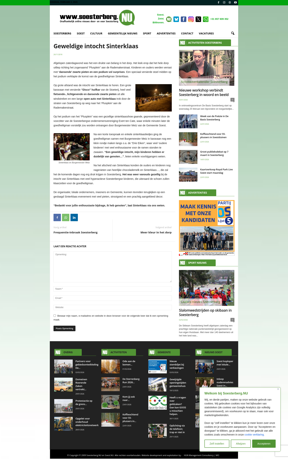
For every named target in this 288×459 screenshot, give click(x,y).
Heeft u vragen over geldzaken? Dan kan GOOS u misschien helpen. (178, 406)
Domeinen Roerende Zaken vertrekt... (81, 384)
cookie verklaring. (254, 434)
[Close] (278, 389)
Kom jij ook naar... (129, 398)
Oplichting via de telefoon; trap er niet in (177, 429)
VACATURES (206, 33)
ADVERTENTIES (166, 33)
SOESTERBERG (62, 33)
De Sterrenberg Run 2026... (131, 380)
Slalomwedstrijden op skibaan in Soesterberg (205, 312)
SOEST (81, 33)
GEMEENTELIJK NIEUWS (122, 33)
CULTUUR (96, 33)
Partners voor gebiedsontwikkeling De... (86, 364)
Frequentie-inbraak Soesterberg (76, 232)
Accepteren (263, 443)
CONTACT (187, 33)
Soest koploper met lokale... (225, 363)
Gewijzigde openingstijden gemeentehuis (178, 383)
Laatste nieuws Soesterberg (200, 302)
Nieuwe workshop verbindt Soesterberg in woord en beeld (204, 92)
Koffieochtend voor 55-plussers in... (130, 418)
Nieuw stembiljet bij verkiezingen (177, 364)
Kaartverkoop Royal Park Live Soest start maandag (216, 171)
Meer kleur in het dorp (156, 232)
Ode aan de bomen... (129, 363)
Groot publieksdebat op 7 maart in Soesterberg (214, 153)
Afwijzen (241, 443)
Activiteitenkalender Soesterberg (204, 82)
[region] (240, 419)
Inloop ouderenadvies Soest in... (225, 382)
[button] (233, 33)
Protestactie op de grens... (83, 402)
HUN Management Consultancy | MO (201, 455)
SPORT (147, 33)
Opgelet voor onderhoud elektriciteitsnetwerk (87, 422)
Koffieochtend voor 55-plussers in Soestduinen (213, 135)
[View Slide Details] (206, 228)
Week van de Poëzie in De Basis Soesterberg (214, 117)
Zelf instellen (217, 443)
